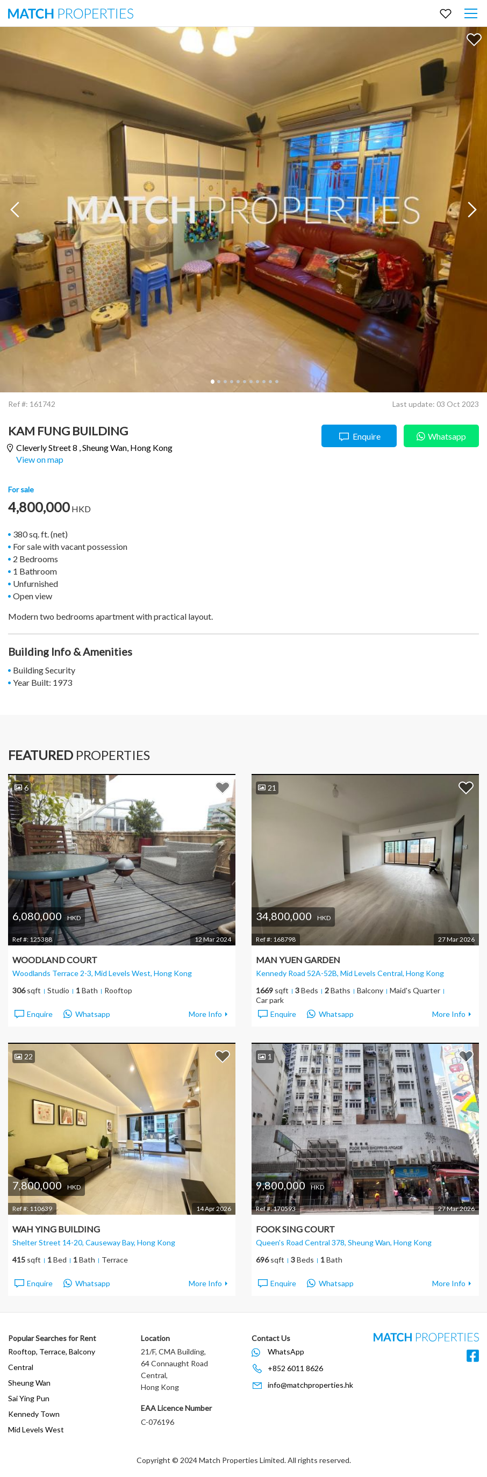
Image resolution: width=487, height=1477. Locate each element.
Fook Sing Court (295, 1229)
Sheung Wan (29, 1382)
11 (276, 381)
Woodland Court (54, 960)
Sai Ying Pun (28, 1398)
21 (267, 787)
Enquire (359, 436)
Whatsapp (441, 435)
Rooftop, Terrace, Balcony (51, 1351)
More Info (205, 1014)
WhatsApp (286, 1351)
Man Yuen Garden (298, 960)
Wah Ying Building (56, 1229)
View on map (39, 459)
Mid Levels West (36, 1429)
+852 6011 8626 (295, 1368)
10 (270, 381)
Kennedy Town (34, 1413)
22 (24, 1056)
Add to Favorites (474, 39)
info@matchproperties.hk (310, 1384)
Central (20, 1367)
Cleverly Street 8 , (94, 448)
